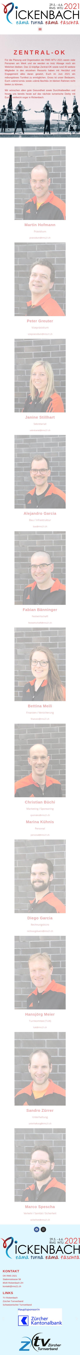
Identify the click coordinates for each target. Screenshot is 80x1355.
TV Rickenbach (10, 1297)
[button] (40, 29)
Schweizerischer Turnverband (17, 1304)
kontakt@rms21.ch (12, 1286)
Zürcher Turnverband (13, 1301)
